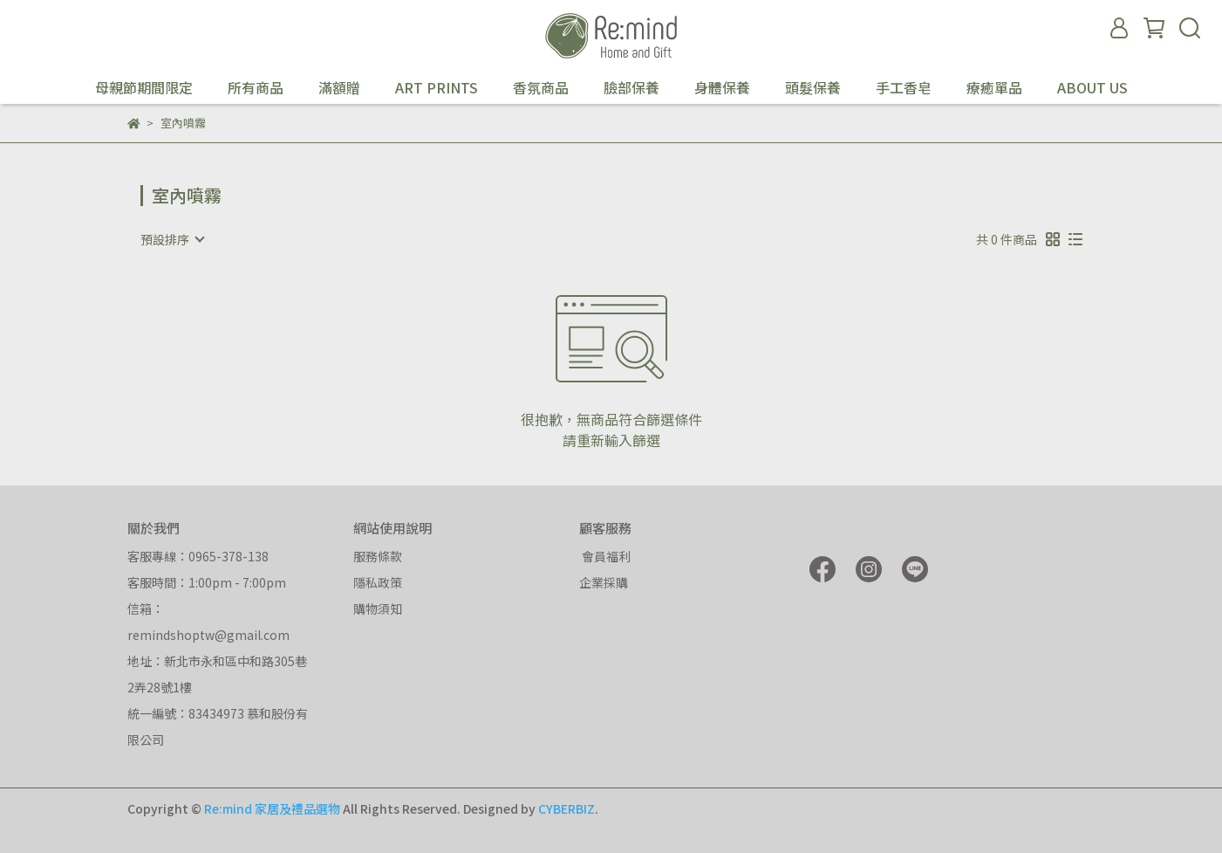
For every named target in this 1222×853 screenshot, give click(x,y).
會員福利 (605, 556)
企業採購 (603, 582)
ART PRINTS (436, 87)
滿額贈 (339, 87)
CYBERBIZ (566, 808)
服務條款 (377, 556)
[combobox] (171, 239)
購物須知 (377, 608)
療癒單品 (994, 87)
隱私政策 (377, 582)
